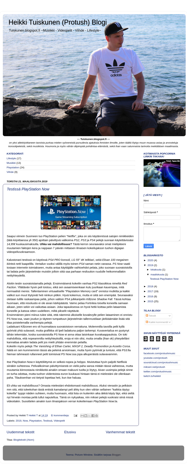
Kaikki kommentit (157, 322)
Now (25, 420)
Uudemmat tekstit (20, 432)
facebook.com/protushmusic (159, 353)
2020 (151, 260)
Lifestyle (11, 158)
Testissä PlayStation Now (28, 189)
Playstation (13, 167)
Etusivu (70, 432)
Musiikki (11, 163)
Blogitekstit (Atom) (23, 439)
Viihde (10, 172)
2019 (18, 420)
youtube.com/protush (155, 357)
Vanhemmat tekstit (120, 432)
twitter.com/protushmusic (158, 371)
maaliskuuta (158, 274)
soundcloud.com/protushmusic (161, 362)
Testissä (47, 420)
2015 (151, 301)
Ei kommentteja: (60, 415)
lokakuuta (156, 269)
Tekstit (151, 315)
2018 (151, 286)
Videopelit (59, 420)
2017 (151, 291)
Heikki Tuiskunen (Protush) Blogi (57, 22)
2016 (151, 296)
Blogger (116, 454)
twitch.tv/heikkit (152, 376)
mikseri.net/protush (154, 367)
